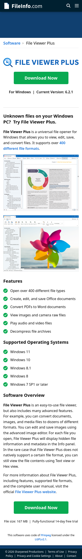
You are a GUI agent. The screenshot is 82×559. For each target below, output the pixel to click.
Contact (71, 556)
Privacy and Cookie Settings (34, 556)
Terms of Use (56, 552)
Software (11, 43)
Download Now (41, 78)
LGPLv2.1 (41, 539)
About (59, 556)
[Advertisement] (41, 25)
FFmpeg (46, 535)
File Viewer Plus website (35, 491)
